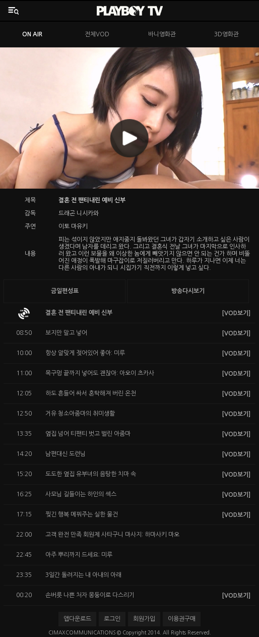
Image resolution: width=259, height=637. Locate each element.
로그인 (112, 619)
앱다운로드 (77, 619)
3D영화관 (226, 34)
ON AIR (32, 34)
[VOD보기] (236, 313)
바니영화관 (162, 34)
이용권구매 (182, 619)
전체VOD (97, 34)
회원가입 (144, 619)
